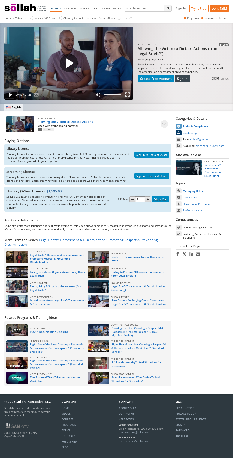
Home (8, 18)
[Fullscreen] (128, 96)
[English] (13, 107)
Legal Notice (185, 408)
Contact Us (127, 414)
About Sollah (128, 408)
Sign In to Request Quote (151, 155)
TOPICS (84, 8)
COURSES (70, 8)
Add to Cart (160, 199)
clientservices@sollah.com (134, 432)
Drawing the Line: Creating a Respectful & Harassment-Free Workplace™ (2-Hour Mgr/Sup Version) (137, 331)
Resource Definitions (214, 18)
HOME (65, 408)
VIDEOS (56, 8)
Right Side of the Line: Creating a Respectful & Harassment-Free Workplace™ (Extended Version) (57, 364)
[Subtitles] (36, 96)
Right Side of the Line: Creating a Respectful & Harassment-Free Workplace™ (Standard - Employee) (57, 348)
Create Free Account (156, 78)
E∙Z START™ (68, 436)
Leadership (190, 133)
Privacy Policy (186, 414)
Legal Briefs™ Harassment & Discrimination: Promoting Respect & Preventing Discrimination (57, 258)
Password (183, 430)
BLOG (117, 8)
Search (47, 18)
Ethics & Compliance (195, 126)
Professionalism (192, 210)
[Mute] (98, 96)
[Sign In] (181, 8)
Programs (191, 18)
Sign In (182, 78)
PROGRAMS (69, 425)
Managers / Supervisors (210, 146)
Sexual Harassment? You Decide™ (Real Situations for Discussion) (135, 379)
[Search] (168, 8)
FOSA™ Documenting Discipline (49, 332)
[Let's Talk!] (219, 8)
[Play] (9, 96)
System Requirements (191, 419)
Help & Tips (126, 419)
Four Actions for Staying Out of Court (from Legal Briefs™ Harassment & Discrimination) (138, 302)
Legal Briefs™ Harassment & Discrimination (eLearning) (213, 170)
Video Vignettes (199, 139)
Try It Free (199, 8)
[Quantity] (140, 199)
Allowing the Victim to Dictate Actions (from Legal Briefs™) (97, 18)
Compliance (190, 197)
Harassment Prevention (197, 204)
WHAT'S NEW (101, 8)
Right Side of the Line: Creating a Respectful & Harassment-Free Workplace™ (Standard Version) (138, 348)
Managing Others (193, 191)
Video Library (23, 18)
